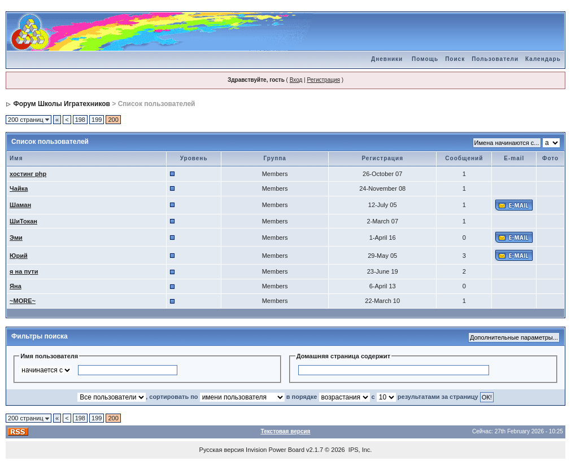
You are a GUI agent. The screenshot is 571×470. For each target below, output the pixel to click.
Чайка (19, 188)
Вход (296, 80)
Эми (16, 237)
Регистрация (323, 80)
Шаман (20, 204)
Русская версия (221, 449)
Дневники (387, 59)
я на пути (24, 271)
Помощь (425, 59)
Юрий (19, 255)
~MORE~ (23, 300)
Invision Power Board (275, 449)
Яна (15, 286)
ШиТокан (23, 221)
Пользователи (495, 59)
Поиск (455, 59)
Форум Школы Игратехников (61, 104)
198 (80, 119)
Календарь (543, 59)
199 (96, 119)
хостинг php (28, 173)
